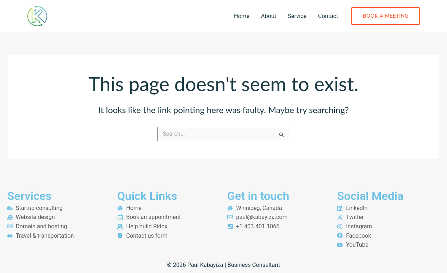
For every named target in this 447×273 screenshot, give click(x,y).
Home (242, 16)
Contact (328, 16)
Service (297, 16)
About (269, 16)
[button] (385, 16)
